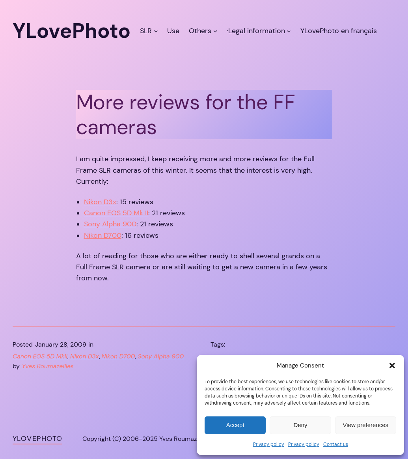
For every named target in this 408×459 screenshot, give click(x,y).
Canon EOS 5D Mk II (116, 213)
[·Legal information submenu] (289, 31)
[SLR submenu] (156, 31)
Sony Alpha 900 (110, 224)
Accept (235, 425)
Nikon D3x (100, 202)
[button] (392, 365)
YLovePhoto (37, 438)
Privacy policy (268, 444)
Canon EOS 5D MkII (40, 356)
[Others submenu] (215, 31)
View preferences (366, 425)
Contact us (335, 444)
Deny (300, 425)
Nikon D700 (102, 235)
